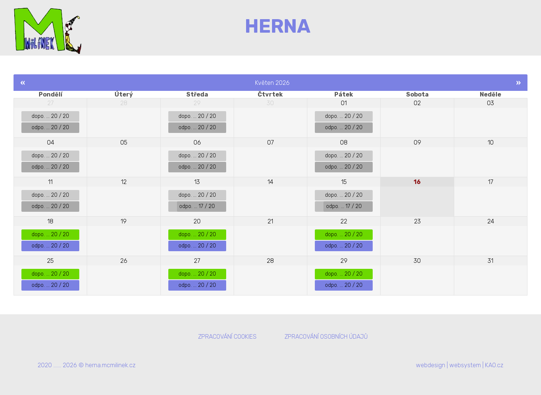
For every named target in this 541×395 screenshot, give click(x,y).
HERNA (278, 26)
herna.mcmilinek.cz (110, 365)
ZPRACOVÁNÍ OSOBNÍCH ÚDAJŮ (326, 336)
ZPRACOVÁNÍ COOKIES (227, 336)
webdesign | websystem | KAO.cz (459, 365)
